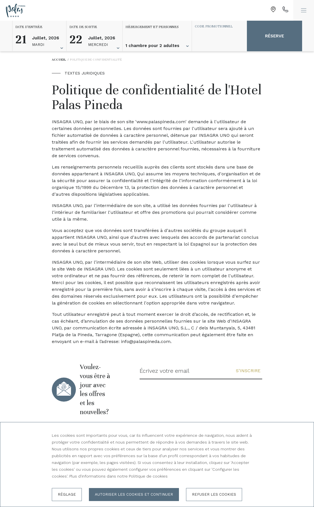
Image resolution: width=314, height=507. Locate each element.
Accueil (59, 59)
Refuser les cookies (214, 494)
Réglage (67, 494)
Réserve (274, 36)
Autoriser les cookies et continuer (134, 494)
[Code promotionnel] (216, 26)
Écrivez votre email (164, 370)
